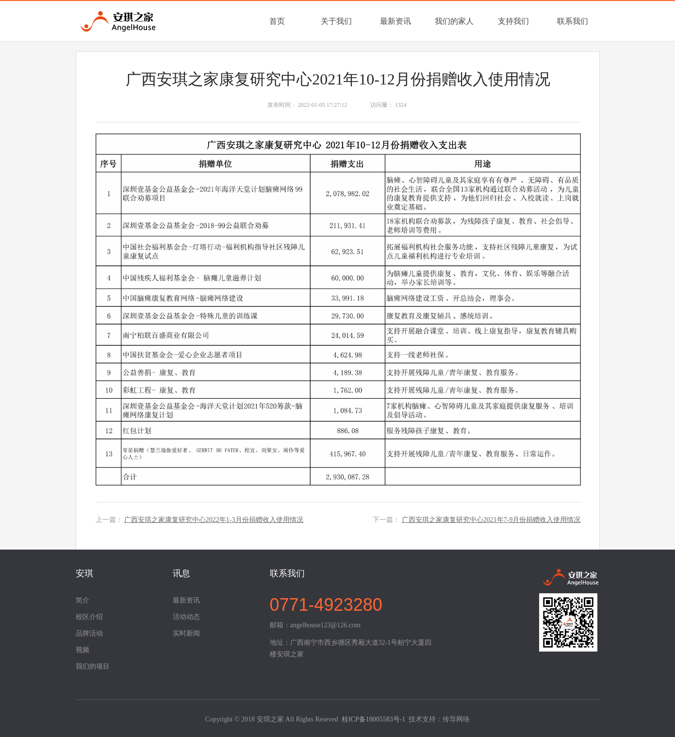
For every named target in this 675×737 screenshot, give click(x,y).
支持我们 (513, 21)
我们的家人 (454, 21)
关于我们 (336, 21)
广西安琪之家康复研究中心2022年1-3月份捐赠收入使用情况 (213, 519)
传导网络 (456, 719)
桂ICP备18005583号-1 (373, 719)
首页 (277, 21)
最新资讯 (395, 21)
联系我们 (572, 21)
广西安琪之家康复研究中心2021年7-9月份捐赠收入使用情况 (491, 519)
